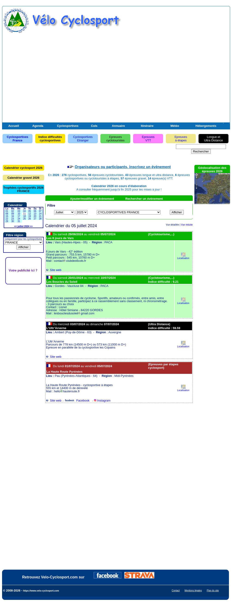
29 (7, 221)
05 (29, 211)
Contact (176, 590)
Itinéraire (147, 126)
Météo (174, 126)
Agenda (37, 126)
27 (35, 218)
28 (40, 218)
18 (24, 216)
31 (19, 221)
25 (24, 218)
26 (29, 218)
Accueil (13, 126)
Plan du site (213, 590)
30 (12, 221)
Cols (94, 126)
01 (7, 211)
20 (35, 216)
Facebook (77, 400)
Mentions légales (193, 590)
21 (40, 216)
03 (19, 211)
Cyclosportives (67, 126)
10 (19, 213)
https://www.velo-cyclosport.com (41, 590)
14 (40, 213)
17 (19, 216)
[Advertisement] (55, 67)
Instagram (102, 400)
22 (7, 218)
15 (7, 216)
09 (12, 213)
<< (15, 226)
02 (12, 211)
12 (29, 213)
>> (31, 226)
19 (29, 216)
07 (40, 211)
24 (19, 218)
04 (24, 211)
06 (35, 211)
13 (35, 213)
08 (7, 213)
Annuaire (118, 126)
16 (12, 216)
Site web (53, 270)
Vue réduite (187, 224)
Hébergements (206, 126)
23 (12, 218)
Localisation (183, 257)
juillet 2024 (23, 226)
